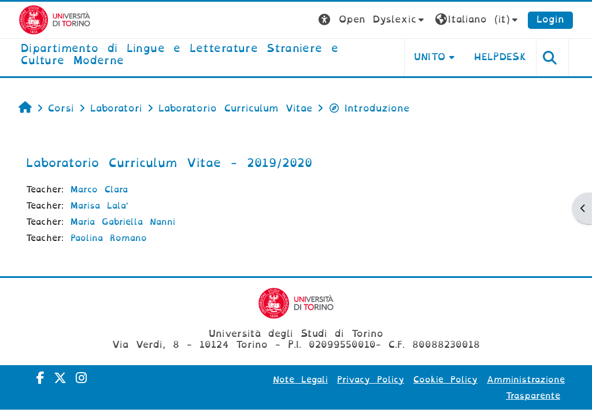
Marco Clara (99, 189)
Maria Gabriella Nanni (123, 222)
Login (550, 19)
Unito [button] (430, 56)
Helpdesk (500, 56)
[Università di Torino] (54, 19)
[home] (203, 55)
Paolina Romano (109, 238)
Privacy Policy (370, 379)
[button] (372, 20)
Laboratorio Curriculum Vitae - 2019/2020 (169, 163)
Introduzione (368, 108)
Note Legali (300, 379)
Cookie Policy (445, 379)
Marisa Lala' (99, 205)
